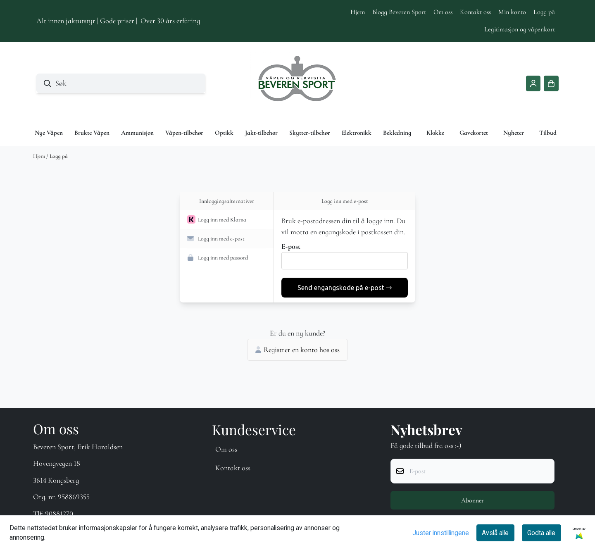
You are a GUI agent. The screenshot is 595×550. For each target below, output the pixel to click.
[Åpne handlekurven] (551, 83)
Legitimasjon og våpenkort (519, 29)
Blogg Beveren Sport (399, 12)
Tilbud (548, 132)
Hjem (357, 12)
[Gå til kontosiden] (533, 83)
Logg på (544, 12)
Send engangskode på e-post (345, 287)
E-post (290, 246)
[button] (227, 219)
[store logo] (297, 83)
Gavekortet (473, 132)
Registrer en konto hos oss (297, 349)
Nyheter (513, 132)
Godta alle (541, 533)
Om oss (442, 12)
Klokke (435, 132)
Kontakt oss (475, 12)
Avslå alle (495, 533)
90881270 (59, 513)
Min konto (512, 12)
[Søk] (120, 83)
